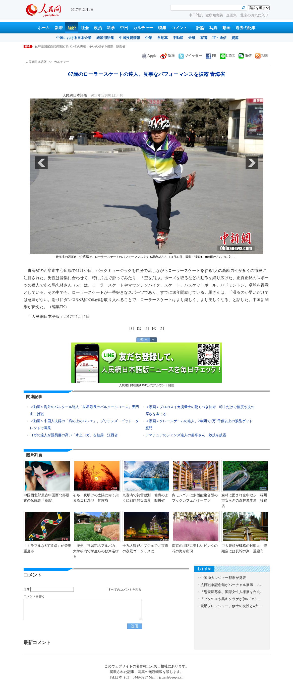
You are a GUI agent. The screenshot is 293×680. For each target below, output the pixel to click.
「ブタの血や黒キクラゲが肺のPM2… (230, 599)
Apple (149, 56)
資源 (235, 38)
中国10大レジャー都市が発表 (223, 578)
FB (211, 56)
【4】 (154, 328)
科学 (111, 28)
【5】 (161, 328)
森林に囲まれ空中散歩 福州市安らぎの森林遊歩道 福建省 (244, 500)
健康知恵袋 (214, 15)
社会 (85, 28)
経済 (72, 28)
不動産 (178, 38)
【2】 (139, 328)
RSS (261, 56)
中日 (124, 28)
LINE (227, 56)
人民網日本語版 (36, 62)
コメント (179, 28)
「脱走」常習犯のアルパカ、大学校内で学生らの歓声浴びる (96, 551)
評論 (200, 28)
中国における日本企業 (73, 38)
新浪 (167, 56)
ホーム (44, 28)
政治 (98, 28)
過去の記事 (246, 28)
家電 (203, 38)
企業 (148, 38)
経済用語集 (105, 38)
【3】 (146, 328)
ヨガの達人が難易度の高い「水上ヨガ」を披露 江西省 (74, 435)
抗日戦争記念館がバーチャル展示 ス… (232, 585)
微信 (245, 56)
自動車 (162, 38)
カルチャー (143, 28)
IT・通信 (219, 38)
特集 (162, 28)
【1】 (131, 328)
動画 (226, 28)
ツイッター (190, 56)
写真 (213, 28)
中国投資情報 (129, 38)
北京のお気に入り (254, 15)
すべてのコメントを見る (124, 589)
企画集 (232, 15)
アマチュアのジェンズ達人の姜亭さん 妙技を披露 (185, 435)
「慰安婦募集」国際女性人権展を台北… (232, 592)
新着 (59, 28)
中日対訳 (196, 15)
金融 (191, 38)
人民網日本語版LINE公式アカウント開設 (146, 365)
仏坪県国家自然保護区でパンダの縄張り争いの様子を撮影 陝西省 (80, 46)
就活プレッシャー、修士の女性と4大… (231, 606)
